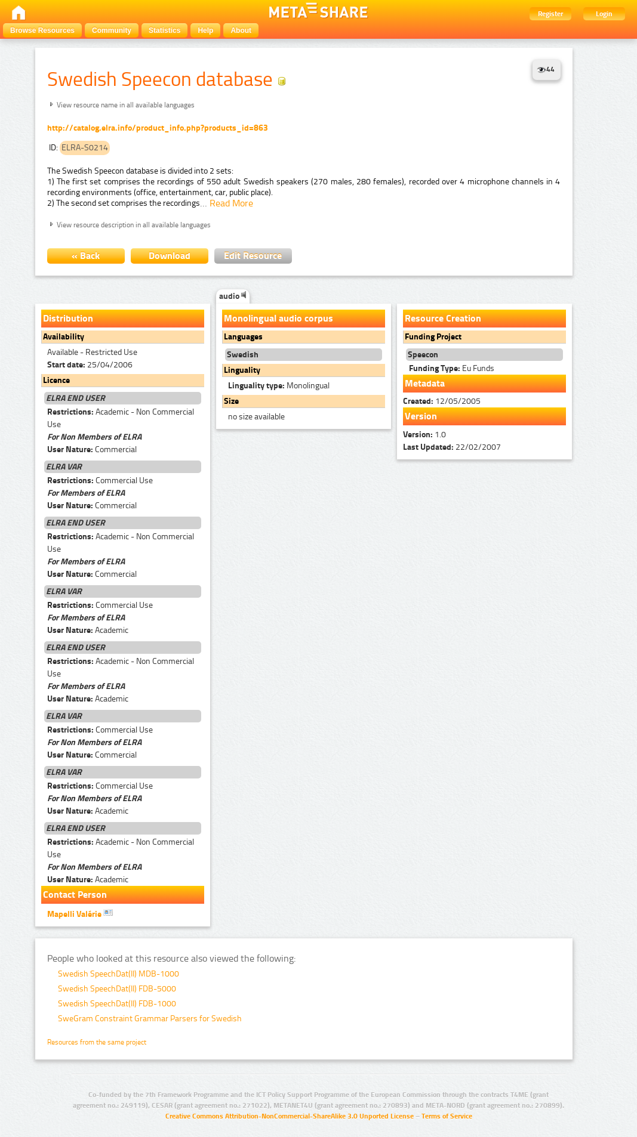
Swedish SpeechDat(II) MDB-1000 (118, 974)
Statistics (164, 30)
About (240, 30)
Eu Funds (451, 368)
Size (231, 401)
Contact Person (75, 894)
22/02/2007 (452, 447)
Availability (63, 337)
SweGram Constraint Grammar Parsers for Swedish (150, 1019)
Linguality (242, 370)
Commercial (92, 449)
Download (169, 255)
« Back (86, 255)
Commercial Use (100, 480)
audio (233, 296)
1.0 (424, 435)
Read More (231, 203)
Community (111, 30)
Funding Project (433, 337)
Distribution (68, 318)
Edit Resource (253, 255)
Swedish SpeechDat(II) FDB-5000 (117, 989)
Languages (243, 337)
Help (205, 30)
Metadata (425, 383)
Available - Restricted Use (92, 352)
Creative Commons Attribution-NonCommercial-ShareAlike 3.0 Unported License (289, 1116)
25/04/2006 (90, 365)
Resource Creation (443, 318)
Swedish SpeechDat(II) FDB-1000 (117, 1004)
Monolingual (279, 386)
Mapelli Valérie (80, 913)
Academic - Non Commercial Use (120, 418)
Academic (87, 630)
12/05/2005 (442, 401)
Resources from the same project (96, 1042)
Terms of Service (446, 1116)
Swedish (243, 355)
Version (421, 416)
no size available (256, 417)
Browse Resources (42, 30)
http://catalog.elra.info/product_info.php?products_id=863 (157, 128)
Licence (56, 380)
